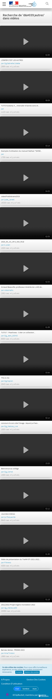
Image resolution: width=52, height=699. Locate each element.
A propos (5, 679)
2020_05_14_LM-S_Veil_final (12, 242)
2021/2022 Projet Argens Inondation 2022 (18, 605)
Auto (35, 688)
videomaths (8, 290)
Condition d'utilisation (11, 683)
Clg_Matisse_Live (11, 426)
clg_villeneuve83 (10, 608)
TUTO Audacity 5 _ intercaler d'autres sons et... (20, 106)
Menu (4, 2)
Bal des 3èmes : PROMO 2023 (13, 650)
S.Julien (7, 245)
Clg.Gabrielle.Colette (12, 63)
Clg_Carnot (8, 472)
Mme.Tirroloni (9, 653)
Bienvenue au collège (10, 468)
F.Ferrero (7, 562)
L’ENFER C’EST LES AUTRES (12, 60)
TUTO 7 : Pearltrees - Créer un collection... (18, 332)
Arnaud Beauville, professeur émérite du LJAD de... (22, 287)
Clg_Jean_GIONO (11, 336)
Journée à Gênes (8, 514)
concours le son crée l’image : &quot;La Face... (20, 423)
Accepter (19, 672)
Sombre (26, 688)
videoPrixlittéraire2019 (10, 196)
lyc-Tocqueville (9, 517)
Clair (17, 688)
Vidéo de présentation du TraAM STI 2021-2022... (20, 559)
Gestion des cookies (32, 672)
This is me (5, 378)
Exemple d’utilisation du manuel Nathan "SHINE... (21, 151)
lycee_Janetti (9, 199)
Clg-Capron (8, 381)
